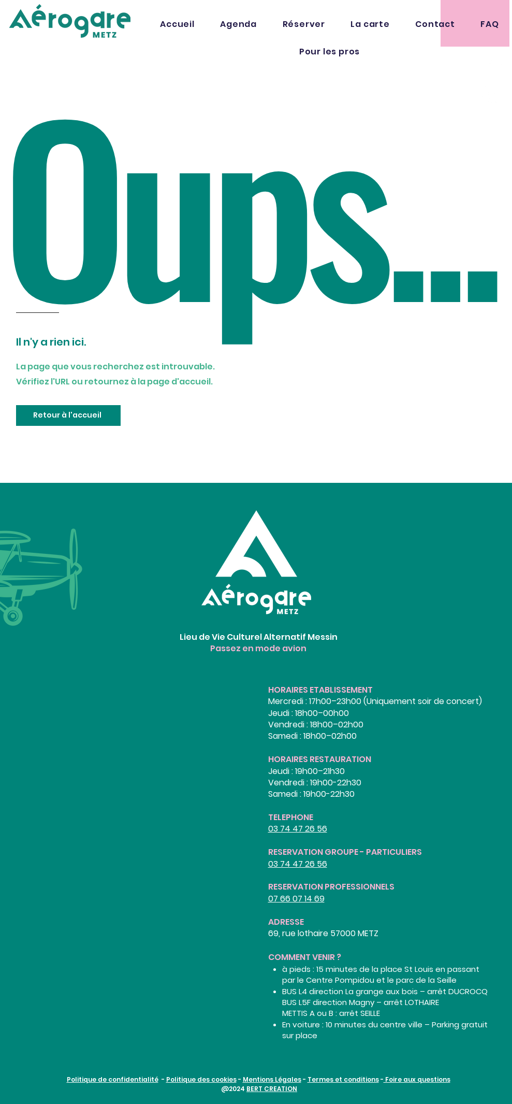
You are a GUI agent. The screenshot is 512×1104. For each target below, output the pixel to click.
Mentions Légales (272, 1079)
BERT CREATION (271, 1088)
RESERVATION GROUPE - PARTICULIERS (345, 852)
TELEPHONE (290, 817)
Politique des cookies (201, 1079)
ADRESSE (286, 922)
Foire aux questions (417, 1079)
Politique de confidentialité (112, 1079)
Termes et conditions (343, 1079)
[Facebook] (491, 68)
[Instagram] (491, 93)
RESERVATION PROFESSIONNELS (331, 887)
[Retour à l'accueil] (68, 415)
